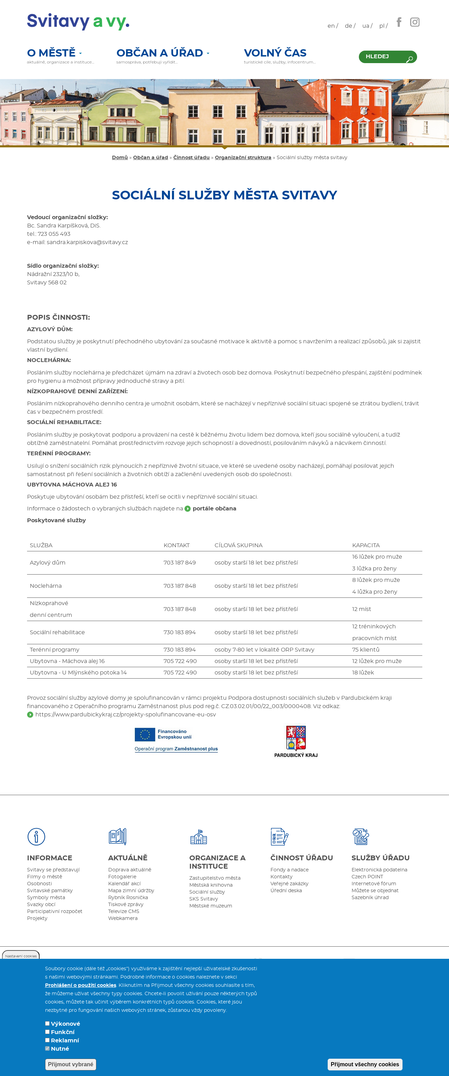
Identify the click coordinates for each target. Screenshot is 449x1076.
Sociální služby (207, 892)
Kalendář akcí (124, 883)
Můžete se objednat (375, 890)
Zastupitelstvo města (215, 878)
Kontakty (281, 877)
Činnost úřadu (191, 157)
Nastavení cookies (21, 962)
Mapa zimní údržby (131, 890)
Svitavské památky (50, 890)
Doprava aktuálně (129, 870)
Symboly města (46, 897)
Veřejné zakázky (289, 883)
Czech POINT (367, 877)
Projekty (37, 918)
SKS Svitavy (203, 899)
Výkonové (65, 1030)
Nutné (60, 1055)
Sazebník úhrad (370, 897)
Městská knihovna (211, 885)
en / (333, 26)
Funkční (63, 1038)
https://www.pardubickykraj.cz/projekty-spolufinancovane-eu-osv (125, 714)
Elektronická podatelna (379, 870)
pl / (383, 26)
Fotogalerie (122, 877)
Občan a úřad (162, 54)
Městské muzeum (210, 906)
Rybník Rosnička (128, 897)
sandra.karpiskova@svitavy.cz (87, 242)
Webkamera (123, 918)
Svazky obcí (41, 904)
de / (350, 26)
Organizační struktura (243, 157)
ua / (367, 26)
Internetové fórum (374, 883)
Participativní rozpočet (55, 911)
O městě (54, 54)
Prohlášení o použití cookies (80, 991)
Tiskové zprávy (126, 904)
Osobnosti (39, 883)
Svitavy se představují (53, 870)
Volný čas (275, 54)
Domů (120, 157)
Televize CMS (123, 911)
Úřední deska (286, 890)
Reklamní (65, 1046)
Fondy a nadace (289, 870)
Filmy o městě (44, 877)
